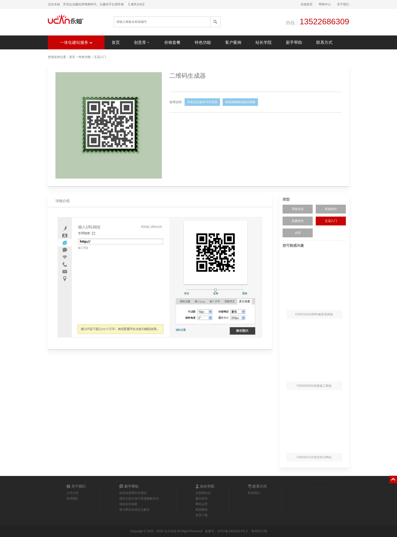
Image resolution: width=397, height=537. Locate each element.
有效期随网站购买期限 (240, 102)
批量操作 (298, 221)
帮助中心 (325, 4)
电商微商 (201, 509)
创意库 (142, 42)
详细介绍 (62, 201)
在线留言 (307, 4)
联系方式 (324, 42)
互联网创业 (203, 493)
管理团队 (72, 498)
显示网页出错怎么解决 (134, 509)
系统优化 (298, 209)
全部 (298, 233)
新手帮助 (294, 42)
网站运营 (201, 504)
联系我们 (254, 493)
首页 (116, 42)
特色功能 (203, 42)
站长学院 (263, 42)
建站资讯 (201, 498)
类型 (286, 199)
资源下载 (201, 515)
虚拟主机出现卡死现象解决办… (140, 498)
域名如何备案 (128, 504)
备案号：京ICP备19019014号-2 (226, 531)
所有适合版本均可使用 (202, 102)
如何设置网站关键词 (133, 493)
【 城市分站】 (136, 4)
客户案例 (233, 42)
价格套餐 (172, 42)
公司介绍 (72, 493)
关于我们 (343, 4)
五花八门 (100, 57)
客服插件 (331, 209)
